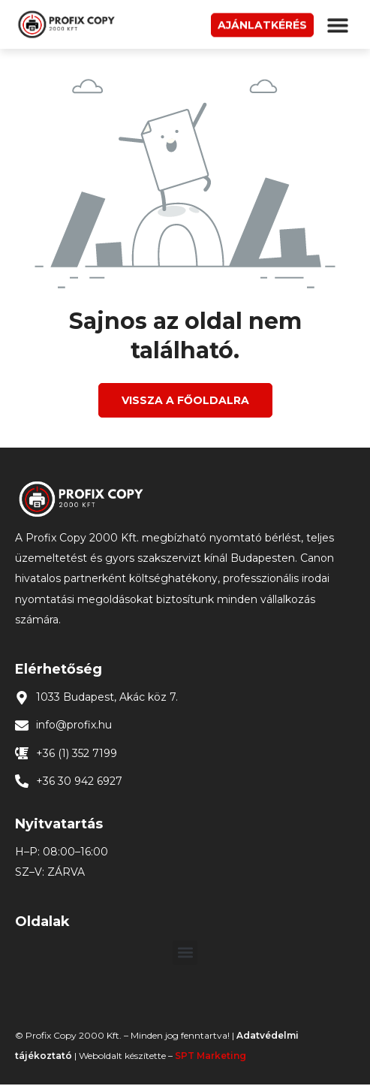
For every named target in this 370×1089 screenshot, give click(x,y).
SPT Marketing (210, 1055)
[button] (338, 27)
